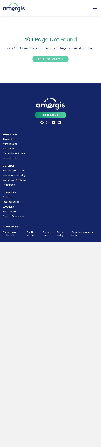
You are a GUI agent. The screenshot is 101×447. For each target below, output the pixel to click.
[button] (50, 59)
